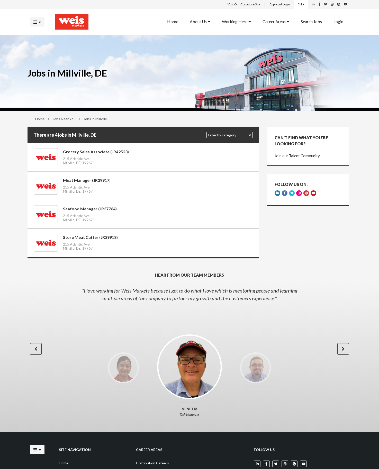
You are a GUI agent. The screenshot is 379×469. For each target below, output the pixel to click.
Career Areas (276, 21)
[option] (189, 294)
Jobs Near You (64, 119)
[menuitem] (172, 21)
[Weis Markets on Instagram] (332, 4)
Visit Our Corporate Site (244, 4)
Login (338, 21)
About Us (200, 21)
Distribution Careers (152, 463)
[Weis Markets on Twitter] (325, 4)
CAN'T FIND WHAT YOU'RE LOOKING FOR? (301, 140)
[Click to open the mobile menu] (37, 21)
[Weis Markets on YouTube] (345, 4)
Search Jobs (311, 21)
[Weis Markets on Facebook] (319, 4)
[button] (229, 135)
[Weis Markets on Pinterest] (339, 4)
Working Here (236, 21)
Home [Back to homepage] (172, 21)
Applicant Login (279, 4)
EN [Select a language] (301, 4)
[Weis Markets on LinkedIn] (313, 4)
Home (40, 119)
